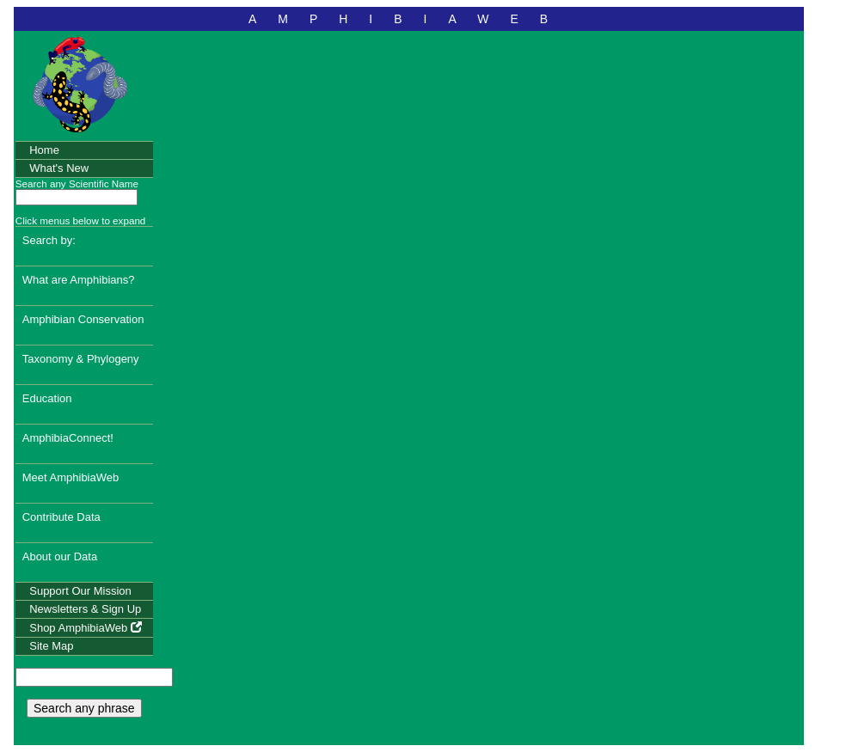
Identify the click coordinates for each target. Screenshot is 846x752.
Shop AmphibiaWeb (85, 627)
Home (44, 150)
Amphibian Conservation (83, 319)
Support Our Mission (80, 590)
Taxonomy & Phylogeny (80, 358)
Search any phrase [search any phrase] (84, 708)
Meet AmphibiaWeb (71, 477)
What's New (59, 168)
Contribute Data (61, 517)
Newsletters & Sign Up (85, 608)
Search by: (49, 240)
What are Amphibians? (78, 279)
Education (47, 398)
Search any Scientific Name (76, 183)
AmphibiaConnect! (67, 437)
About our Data (59, 556)
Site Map (51, 645)
